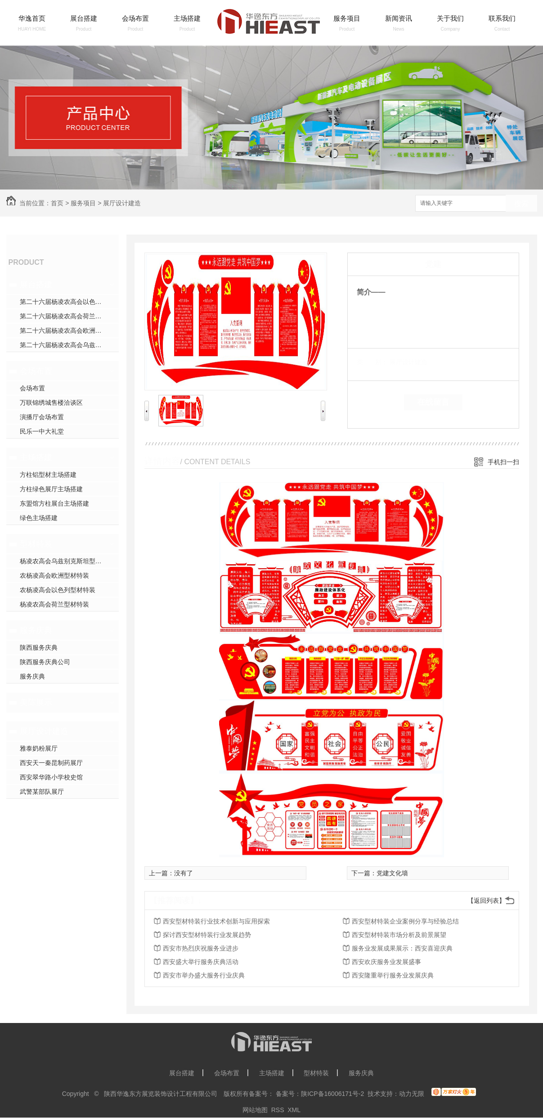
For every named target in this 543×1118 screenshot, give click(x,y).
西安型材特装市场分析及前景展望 (399, 934)
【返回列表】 (486, 900)
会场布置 (135, 18)
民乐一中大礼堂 (42, 431)
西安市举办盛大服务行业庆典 (204, 975)
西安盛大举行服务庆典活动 (200, 961)
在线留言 (433, 402)
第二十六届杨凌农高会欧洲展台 (64, 330)
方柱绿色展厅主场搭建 (51, 489)
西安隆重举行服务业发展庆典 (393, 975)
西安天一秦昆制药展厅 (51, 762)
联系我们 (502, 18)
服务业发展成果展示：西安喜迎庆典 (402, 948)
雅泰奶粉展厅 (39, 748)
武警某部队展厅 (42, 791)
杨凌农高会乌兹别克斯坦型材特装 (67, 561)
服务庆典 (36, 630)
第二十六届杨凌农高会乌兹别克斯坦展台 (69, 345)
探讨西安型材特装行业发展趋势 (207, 934)
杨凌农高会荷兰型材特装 (54, 604)
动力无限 (411, 1093)
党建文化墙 (392, 873)
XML (294, 1109)
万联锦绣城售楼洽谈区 (51, 402)
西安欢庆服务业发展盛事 (386, 961)
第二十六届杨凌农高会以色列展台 (67, 301)
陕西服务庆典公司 (45, 661)
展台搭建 (83, 18)
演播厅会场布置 (42, 417)
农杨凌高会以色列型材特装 (57, 589)
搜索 (521, 204)
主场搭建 (187, 18)
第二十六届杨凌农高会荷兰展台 (64, 316)
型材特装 (36, 543)
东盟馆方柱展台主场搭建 (54, 503)
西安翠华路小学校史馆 (51, 777)
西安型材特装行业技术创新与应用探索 (216, 921)
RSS (277, 1109)
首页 (57, 203)
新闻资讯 (398, 18)
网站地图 (255, 1109)
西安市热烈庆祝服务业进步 (200, 948)
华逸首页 (31, 18)
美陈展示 (36, 702)
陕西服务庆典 (39, 647)
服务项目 (346, 18)
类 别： (372, 362)
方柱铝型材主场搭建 (48, 474)
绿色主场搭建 (39, 517)
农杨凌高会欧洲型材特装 (54, 575)
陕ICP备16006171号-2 (332, 1093)
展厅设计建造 (122, 203)
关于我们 (450, 18)
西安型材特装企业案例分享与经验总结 (405, 921)
